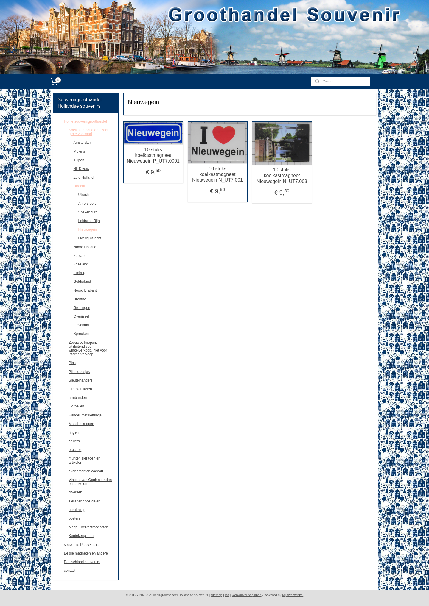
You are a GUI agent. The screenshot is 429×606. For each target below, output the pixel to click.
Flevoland (81, 325)
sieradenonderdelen (84, 501)
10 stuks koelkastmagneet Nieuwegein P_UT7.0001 (153, 155)
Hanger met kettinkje (85, 415)
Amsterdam (83, 142)
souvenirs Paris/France (82, 545)
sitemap (216, 595)
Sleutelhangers (81, 380)
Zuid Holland (84, 177)
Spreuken (81, 334)
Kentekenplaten (81, 536)
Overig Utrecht (89, 238)
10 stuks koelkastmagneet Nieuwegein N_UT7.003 (282, 175)
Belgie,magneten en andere (86, 553)
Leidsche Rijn (89, 221)
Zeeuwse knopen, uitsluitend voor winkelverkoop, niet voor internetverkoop (88, 349)
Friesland (81, 264)
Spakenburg (88, 212)
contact (70, 570)
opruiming (77, 510)
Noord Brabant (85, 290)
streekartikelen (80, 389)
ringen (74, 432)
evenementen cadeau (86, 471)
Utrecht (79, 186)
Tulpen (79, 160)
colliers (74, 441)
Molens (79, 151)
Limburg (80, 273)
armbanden (78, 398)
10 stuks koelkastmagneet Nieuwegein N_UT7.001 (217, 174)
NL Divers (81, 169)
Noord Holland (85, 247)
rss (227, 595)
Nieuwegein (87, 229)
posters (74, 518)
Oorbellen (76, 406)
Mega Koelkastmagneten (88, 527)
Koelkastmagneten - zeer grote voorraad (88, 132)
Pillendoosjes (79, 372)
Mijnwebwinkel (292, 595)
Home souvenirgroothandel (85, 121)
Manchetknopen (81, 424)
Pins (72, 363)
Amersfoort (87, 204)
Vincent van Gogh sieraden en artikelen (90, 482)
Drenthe (80, 299)
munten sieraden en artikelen (84, 460)
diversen (75, 492)
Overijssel (81, 316)
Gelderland (82, 281)
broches (75, 450)
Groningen (82, 308)
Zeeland (80, 256)
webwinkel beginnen (247, 595)
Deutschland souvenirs (82, 562)
